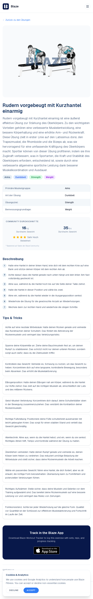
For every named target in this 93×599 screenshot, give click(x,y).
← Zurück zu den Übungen (16, 19)
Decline (13, 590)
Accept (31, 590)
